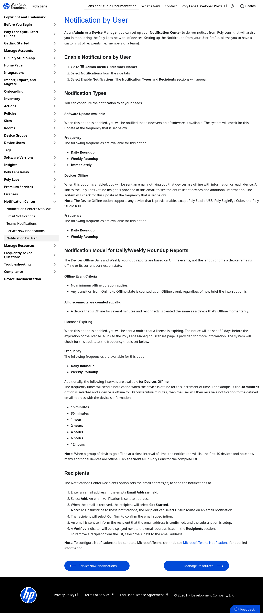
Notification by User (22, 238)
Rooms (9, 128)
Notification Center (19, 201)
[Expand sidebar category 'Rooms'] (54, 128)
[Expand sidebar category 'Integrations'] (54, 72)
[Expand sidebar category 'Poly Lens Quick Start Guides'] (54, 34)
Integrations (14, 72)
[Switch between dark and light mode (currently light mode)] (232, 6)
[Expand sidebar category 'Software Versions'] (54, 157)
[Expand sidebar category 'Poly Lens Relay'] (54, 172)
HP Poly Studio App (19, 58)
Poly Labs (11, 179)
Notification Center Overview (29, 209)
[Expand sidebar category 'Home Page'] (54, 65)
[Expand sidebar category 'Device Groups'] (54, 135)
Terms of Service (99, 595)
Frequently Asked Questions (18, 255)
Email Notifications (21, 216)
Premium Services (18, 187)
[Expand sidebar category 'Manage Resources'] (54, 245)
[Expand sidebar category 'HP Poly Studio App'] (54, 58)
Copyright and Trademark (25, 17)
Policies (10, 113)
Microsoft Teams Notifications (206, 542)
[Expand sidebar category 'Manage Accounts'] (54, 50)
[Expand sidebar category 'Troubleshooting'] (54, 264)
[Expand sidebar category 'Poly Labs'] (54, 179)
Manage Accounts (18, 50)
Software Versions (18, 157)
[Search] (249, 6)
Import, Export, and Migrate (20, 82)
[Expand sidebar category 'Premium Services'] (54, 187)
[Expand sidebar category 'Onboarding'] (54, 91)
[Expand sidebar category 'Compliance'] (54, 271)
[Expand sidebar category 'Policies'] (54, 113)
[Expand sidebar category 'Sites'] (54, 120)
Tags (7, 150)
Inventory (12, 98)
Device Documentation (22, 279)
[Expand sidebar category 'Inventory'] (54, 98)
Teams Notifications (22, 223)
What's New (150, 6)
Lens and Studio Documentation (111, 6)
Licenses (11, 194)
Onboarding (13, 91)
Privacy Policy (66, 595)
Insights (10, 165)
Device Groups (15, 135)
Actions (10, 106)
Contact (171, 6)
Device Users (14, 143)
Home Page (13, 65)
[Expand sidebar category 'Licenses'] (54, 194)
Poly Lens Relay (16, 172)
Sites (8, 120)
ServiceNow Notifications (26, 231)
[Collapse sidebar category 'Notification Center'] (54, 201)
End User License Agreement (144, 595)
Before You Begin (18, 24)
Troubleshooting (17, 264)
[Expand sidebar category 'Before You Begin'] (54, 24)
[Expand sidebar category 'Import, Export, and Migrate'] (54, 82)
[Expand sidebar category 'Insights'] (54, 165)
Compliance (13, 271)
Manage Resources (19, 245)
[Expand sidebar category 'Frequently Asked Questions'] (54, 255)
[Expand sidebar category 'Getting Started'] (54, 43)
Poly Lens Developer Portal (204, 6)
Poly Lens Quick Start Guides (21, 34)
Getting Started (16, 43)
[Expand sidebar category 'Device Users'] (54, 142)
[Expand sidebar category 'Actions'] (54, 106)
